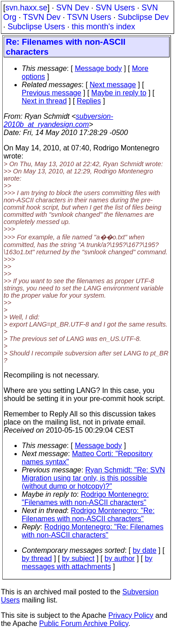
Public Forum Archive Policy (83, 623)
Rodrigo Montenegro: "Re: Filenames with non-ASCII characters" (88, 515)
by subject (78, 558)
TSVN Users (89, 17)
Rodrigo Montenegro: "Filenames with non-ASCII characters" (85, 498)
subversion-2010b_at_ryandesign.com (58, 120)
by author (119, 558)
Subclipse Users (36, 26)
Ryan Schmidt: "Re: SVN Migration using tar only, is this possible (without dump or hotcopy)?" (93, 478)
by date (144, 550)
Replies (89, 101)
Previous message (51, 93)
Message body (98, 68)
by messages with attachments (87, 562)
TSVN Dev (42, 17)
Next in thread (44, 101)
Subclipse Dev (143, 17)
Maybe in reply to (119, 93)
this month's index (103, 26)
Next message (113, 85)
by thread (37, 558)
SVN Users (115, 7)
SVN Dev (72, 7)
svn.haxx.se (26, 7)
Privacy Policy (130, 615)
